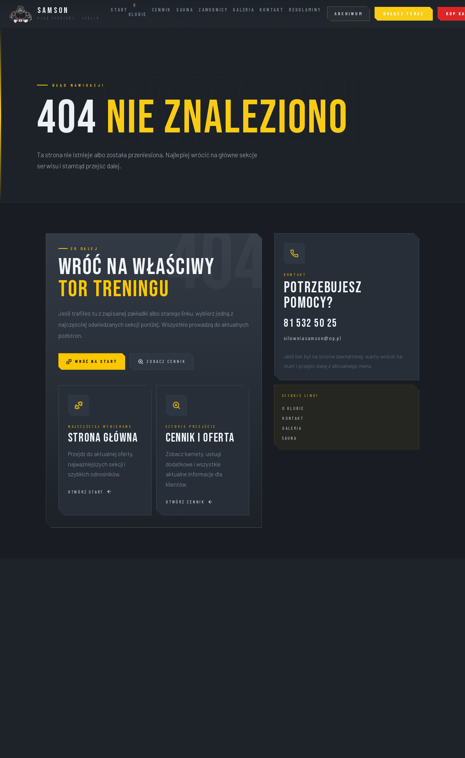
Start (119, 9)
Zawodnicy (213, 9)
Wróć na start (92, 361)
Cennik (161, 9)
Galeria (243, 9)
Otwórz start (90, 492)
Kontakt (272, 9)
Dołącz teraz (404, 13)
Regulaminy (305, 9)
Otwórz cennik (189, 502)
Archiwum (348, 13)
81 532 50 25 (310, 323)
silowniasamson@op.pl (313, 338)
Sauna (185, 9)
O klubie (293, 408)
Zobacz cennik (162, 361)
